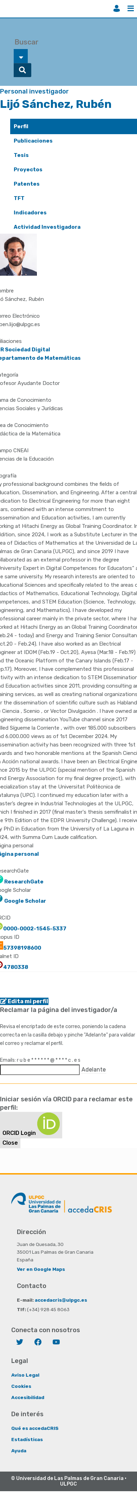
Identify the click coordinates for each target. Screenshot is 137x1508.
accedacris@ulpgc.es (61, 1300)
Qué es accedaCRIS (35, 1428)
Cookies (21, 1386)
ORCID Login (31, 1124)
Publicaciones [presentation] (33, 141)
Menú (130, 8)
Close (10, 1142)
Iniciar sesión (116, 8)
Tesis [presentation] (21, 155)
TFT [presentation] (19, 198)
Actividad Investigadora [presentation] (47, 227)
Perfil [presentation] (21, 126)
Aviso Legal (25, 1375)
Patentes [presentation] (27, 184)
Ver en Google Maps (41, 1269)
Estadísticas (27, 1439)
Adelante (93, 1069)
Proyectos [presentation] (28, 169)
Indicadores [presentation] (30, 212)
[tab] (73, 126)
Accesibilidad (27, 1397)
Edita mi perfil (24, 1001)
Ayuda (18, 1450)
